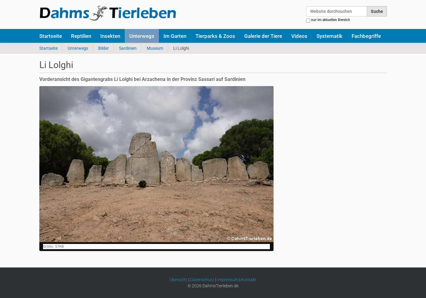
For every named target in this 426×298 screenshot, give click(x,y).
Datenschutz (202, 279)
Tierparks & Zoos (215, 36)
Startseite (50, 36)
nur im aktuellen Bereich (330, 20)
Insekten (110, 36)
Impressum (227, 279)
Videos (299, 36)
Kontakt (248, 279)
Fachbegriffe (366, 36)
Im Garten (174, 36)
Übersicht (179, 279)
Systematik (329, 36)
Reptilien (81, 36)
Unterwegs (141, 36)
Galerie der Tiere (263, 36)
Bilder (103, 48)
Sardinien (128, 48)
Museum (155, 48)
